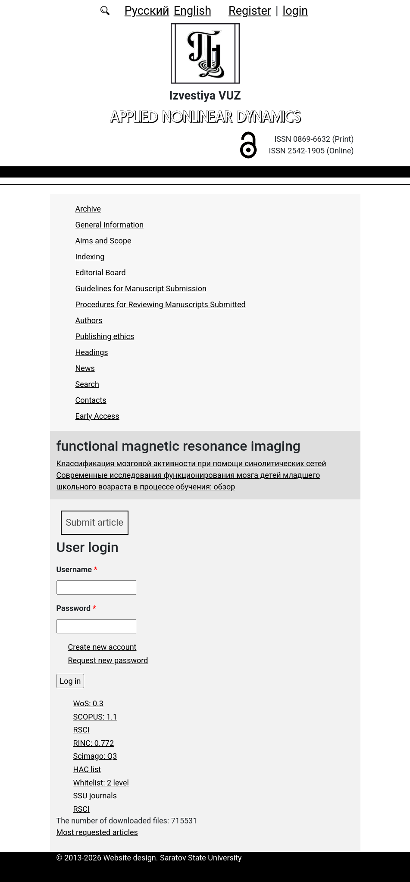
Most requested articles (97, 832)
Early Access (97, 416)
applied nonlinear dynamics (205, 116)
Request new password (108, 660)
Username (76, 569)
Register (249, 11)
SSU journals (95, 795)
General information (109, 224)
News (85, 368)
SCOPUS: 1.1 (95, 716)
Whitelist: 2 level (101, 782)
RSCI (81, 729)
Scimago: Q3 (95, 755)
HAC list (87, 769)
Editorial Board (100, 272)
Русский (147, 11)
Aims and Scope (103, 240)
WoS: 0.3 (88, 703)
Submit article (94, 522)
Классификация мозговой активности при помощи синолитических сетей (191, 463)
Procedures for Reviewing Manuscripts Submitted (160, 304)
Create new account (102, 646)
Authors (89, 320)
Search (87, 384)
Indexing (90, 256)
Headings (91, 352)
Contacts (90, 400)
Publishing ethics (105, 336)
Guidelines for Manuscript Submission (141, 288)
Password (76, 608)
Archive (88, 208)
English (192, 11)
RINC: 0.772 (93, 743)
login (295, 11)
